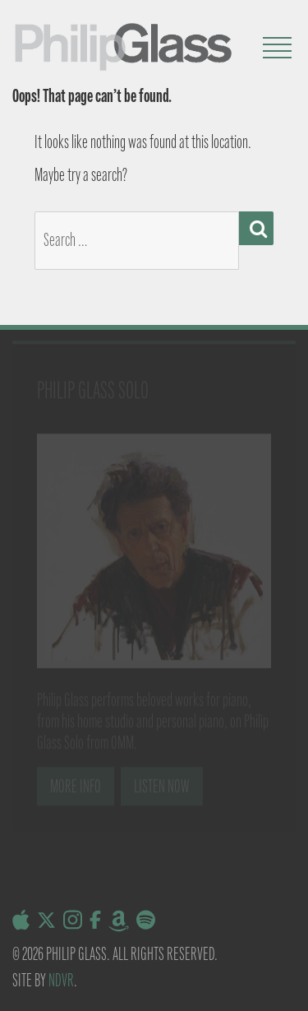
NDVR (61, 980)
